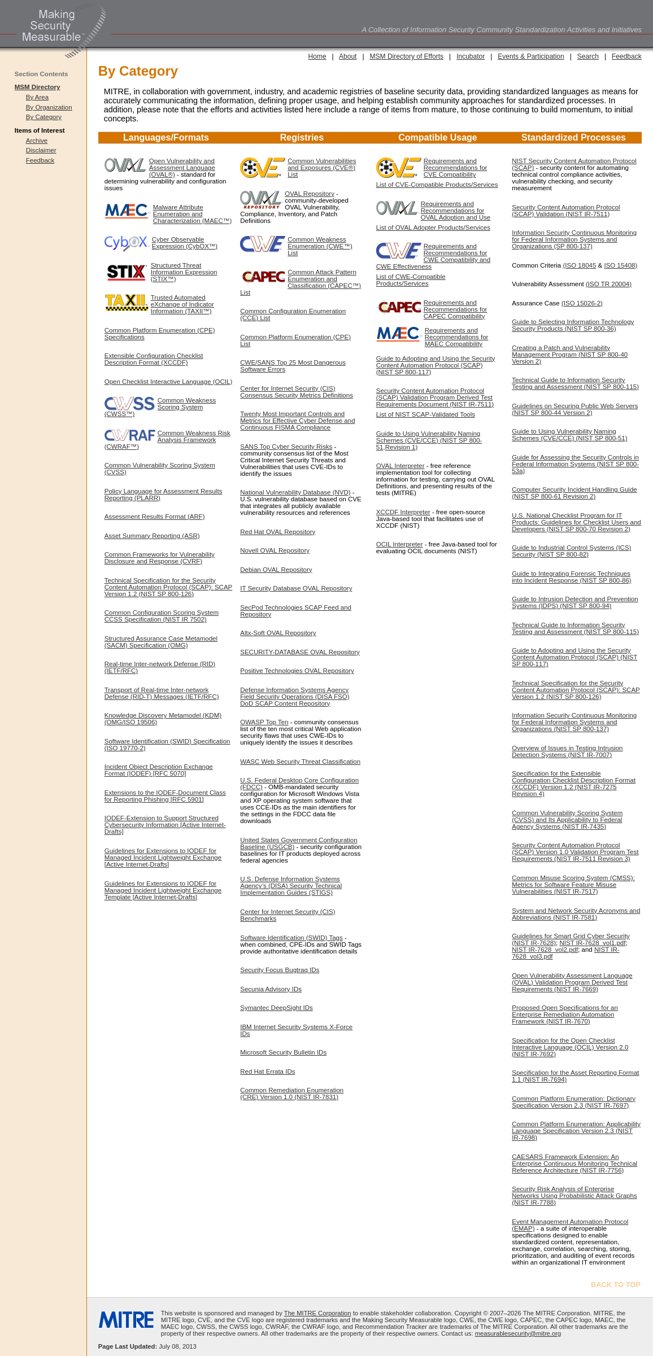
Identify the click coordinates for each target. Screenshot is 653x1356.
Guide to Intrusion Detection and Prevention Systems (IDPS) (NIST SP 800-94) (575, 602)
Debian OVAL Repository (276, 569)
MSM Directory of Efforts (406, 56)
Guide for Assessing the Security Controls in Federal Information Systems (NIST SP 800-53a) (575, 464)
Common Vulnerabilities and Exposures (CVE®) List (322, 168)
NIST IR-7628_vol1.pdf (593, 942)
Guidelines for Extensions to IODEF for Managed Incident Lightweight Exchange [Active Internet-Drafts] (163, 857)
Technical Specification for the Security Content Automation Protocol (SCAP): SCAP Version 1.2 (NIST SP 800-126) (169, 587)
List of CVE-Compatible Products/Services (437, 184)
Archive (36, 140)
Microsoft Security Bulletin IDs (283, 1052)
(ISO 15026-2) (582, 303)
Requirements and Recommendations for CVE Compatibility (455, 168)
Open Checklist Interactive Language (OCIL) (169, 381)
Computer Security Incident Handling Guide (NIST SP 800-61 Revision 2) (574, 493)
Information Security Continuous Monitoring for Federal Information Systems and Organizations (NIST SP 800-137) (574, 722)
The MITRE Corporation (317, 1313)
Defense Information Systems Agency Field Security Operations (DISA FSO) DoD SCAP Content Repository (294, 696)
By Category (44, 116)
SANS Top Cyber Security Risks (286, 446)
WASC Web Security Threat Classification (300, 761)
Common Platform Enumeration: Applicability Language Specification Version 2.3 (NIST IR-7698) (576, 1131)
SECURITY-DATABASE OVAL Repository (300, 652)
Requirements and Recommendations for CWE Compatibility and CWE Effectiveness (433, 256)
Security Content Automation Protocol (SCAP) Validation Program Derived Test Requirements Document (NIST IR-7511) (435, 397)
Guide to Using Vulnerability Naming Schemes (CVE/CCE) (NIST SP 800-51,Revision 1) (429, 440)
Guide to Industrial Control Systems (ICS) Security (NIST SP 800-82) (571, 551)
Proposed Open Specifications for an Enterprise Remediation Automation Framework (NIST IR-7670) (565, 1014)
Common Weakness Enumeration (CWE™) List (320, 246)
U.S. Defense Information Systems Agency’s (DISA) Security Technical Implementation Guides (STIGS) (291, 886)
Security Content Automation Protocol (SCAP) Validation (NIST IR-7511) (566, 210)
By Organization (49, 107)
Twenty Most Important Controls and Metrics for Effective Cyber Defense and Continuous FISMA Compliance (297, 420)
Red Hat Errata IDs (267, 1071)
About (347, 56)
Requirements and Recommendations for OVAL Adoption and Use (456, 210)
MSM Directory (37, 87)
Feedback (40, 160)
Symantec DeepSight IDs (276, 1007)
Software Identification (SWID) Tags (291, 937)
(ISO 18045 (579, 265)
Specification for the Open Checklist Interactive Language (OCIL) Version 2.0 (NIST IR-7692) (570, 1047)
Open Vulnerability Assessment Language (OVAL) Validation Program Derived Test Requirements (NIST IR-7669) (572, 982)
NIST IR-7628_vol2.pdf (545, 949)
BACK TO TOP (616, 1284)
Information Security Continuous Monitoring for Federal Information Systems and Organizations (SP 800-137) (574, 239)
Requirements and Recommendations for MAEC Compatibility (457, 337)
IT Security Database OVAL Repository (296, 588)
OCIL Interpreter (399, 544)
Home (317, 56)
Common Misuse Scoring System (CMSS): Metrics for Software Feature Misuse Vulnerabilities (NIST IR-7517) (573, 884)
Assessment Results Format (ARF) (155, 516)
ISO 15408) (620, 265)
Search (588, 56)
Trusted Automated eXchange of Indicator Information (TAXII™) (182, 304)
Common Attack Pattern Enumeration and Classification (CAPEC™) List (300, 282)
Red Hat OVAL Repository (277, 531)
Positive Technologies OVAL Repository (297, 670)
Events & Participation (531, 56)
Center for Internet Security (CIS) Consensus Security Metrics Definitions (296, 392)
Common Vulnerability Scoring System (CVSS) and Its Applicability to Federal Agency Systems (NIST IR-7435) (567, 820)
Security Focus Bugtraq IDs (279, 969)
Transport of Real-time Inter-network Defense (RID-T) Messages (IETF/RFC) (162, 693)
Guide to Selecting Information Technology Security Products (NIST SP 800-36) (573, 325)
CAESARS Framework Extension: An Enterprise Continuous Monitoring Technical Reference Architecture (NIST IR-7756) (574, 1163)
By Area (37, 97)
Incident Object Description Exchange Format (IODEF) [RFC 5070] (159, 770)
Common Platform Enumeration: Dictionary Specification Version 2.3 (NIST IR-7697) (573, 1102)
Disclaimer (41, 150)
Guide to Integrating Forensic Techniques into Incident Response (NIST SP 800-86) (571, 577)
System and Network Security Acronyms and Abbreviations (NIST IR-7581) (576, 914)
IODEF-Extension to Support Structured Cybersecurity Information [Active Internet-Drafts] (165, 825)
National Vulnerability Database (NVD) (295, 492)
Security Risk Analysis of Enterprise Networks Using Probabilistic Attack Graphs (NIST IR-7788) (574, 1196)
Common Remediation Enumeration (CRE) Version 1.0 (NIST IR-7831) (291, 1093)
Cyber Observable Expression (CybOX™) (184, 243)
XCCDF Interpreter (403, 512)
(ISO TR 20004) (609, 284)
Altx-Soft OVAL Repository (278, 632)
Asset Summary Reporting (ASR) (152, 535)
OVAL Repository (309, 193)
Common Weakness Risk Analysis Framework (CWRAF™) (167, 440)
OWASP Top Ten (264, 722)
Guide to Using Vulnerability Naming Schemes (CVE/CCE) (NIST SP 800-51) (569, 434)
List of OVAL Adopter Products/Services (433, 227)
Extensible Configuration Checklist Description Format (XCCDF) (154, 359)
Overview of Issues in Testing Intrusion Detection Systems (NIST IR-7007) (567, 751)
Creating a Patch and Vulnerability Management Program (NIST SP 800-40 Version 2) (570, 354)
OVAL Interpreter (400, 465)
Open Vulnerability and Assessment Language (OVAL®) (182, 168)
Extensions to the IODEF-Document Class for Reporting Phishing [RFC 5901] (165, 796)
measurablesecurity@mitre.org (518, 1333)
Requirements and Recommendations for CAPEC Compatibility (455, 309)
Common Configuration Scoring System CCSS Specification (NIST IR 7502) (162, 616)
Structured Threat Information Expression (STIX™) (184, 272)
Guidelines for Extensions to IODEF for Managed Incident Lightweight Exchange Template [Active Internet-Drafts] (163, 890)
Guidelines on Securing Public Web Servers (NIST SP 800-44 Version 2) (575, 409)
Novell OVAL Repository (275, 550)
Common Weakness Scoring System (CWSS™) (160, 407)
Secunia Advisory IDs (271, 989)
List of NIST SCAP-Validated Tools (425, 414)
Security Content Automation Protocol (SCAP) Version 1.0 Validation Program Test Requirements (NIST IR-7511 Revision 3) (575, 852)
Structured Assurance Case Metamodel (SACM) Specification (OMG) (161, 642)
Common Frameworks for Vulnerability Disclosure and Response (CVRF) (160, 558)
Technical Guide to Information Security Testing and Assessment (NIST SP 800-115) (575, 383)
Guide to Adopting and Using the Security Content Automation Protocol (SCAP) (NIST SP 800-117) (435, 365)
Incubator (470, 56)
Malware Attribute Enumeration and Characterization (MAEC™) (192, 214)
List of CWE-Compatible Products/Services (411, 280)
